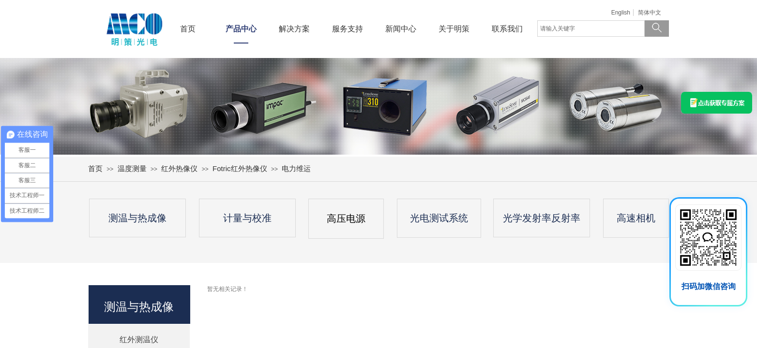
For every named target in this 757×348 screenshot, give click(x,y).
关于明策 (454, 29)
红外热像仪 (179, 168)
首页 (188, 29)
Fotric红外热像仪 (239, 168)
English (620, 12)
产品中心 (241, 29)
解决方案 (294, 29)
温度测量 (132, 168)
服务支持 (347, 29)
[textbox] (591, 28)
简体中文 (649, 12)
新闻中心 (400, 29)
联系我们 (507, 29)
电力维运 (296, 168)
